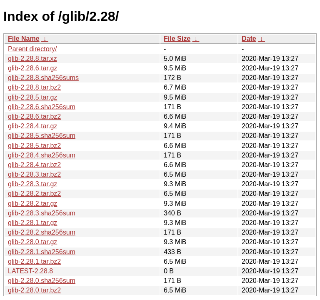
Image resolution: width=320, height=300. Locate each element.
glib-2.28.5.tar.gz (32, 97)
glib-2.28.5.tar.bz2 (34, 145)
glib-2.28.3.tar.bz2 (34, 174)
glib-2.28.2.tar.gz (32, 203)
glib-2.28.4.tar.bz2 (34, 164)
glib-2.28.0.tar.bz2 (34, 290)
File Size (177, 38)
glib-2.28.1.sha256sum (41, 251)
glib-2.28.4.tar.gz (32, 126)
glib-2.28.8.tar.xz (32, 58)
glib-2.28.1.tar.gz (32, 222)
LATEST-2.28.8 (30, 271)
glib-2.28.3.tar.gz (32, 184)
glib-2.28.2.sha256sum (41, 232)
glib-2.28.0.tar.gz (32, 241)
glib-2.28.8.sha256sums (43, 77)
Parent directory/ (32, 48)
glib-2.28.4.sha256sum (41, 155)
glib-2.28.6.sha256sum (41, 106)
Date (249, 38)
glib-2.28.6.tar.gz (32, 68)
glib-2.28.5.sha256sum (41, 135)
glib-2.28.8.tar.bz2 (34, 87)
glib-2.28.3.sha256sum (41, 213)
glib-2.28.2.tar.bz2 (34, 193)
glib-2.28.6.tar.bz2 (34, 116)
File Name (24, 38)
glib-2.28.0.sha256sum (41, 280)
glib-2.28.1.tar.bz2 (34, 261)
